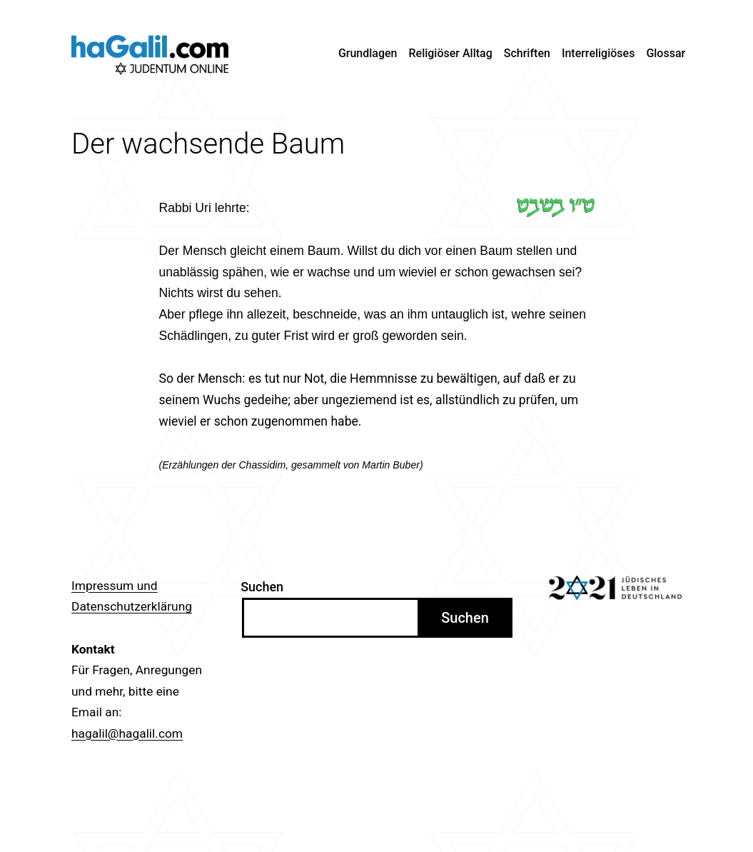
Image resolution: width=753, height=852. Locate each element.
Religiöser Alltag (450, 53)
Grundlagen (368, 53)
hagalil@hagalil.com (127, 733)
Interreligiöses (598, 53)
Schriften (527, 53)
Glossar (665, 53)
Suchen (262, 586)
